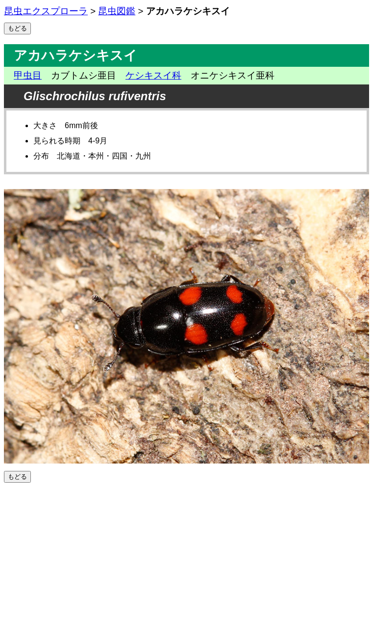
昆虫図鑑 (116, 11)
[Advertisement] (186, 556)
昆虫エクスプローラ (46, 11)
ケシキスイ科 (153, 75)
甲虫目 (28, 75)
